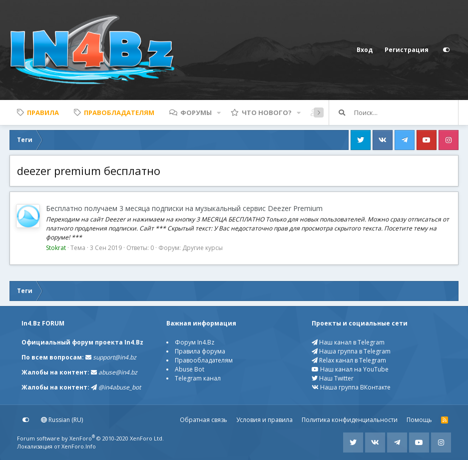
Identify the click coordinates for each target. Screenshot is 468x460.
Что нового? (267, 112)
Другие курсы (202, 248)
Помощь (419, 420)
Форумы (196, 112)
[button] (218, 112)
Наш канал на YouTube (350, 369)
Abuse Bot (189, 369)
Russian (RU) (62, 420)
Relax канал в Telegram (349, 360)
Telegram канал (198, 378)
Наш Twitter (333, 378)
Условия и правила (264, 420)
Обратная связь (203, 420)
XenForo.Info (78, 446)
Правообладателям (204, 360)
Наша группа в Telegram (351, 351)
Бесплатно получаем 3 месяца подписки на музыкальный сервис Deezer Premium (184, 208)
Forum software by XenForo (90, 438)
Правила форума (200, 351)
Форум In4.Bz (194, 342)
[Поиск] (406, 112)
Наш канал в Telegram (348, 342)
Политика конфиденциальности (350, 420)
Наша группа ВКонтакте (351, 387)
